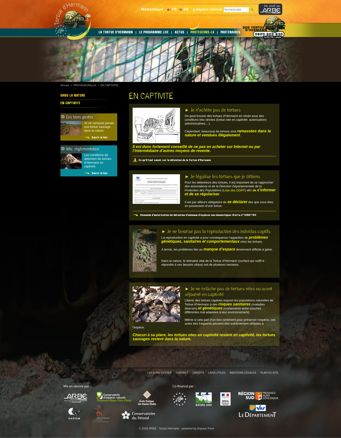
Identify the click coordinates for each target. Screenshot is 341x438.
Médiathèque (152, 9)
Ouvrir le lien (99, 137)
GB (186, 9)
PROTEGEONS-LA (202, 32)
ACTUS (179, 32)
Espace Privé (205, 428)
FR (174, 9)
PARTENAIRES (230, 32)
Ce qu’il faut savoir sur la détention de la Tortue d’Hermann (175, 160)
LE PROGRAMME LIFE (154, 32)
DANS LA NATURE (72, 96)
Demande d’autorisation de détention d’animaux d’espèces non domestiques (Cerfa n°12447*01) (198, 215)
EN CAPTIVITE (109, 85)
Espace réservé (209, 9)
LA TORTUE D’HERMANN (116, 32)
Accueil (64, 85)
